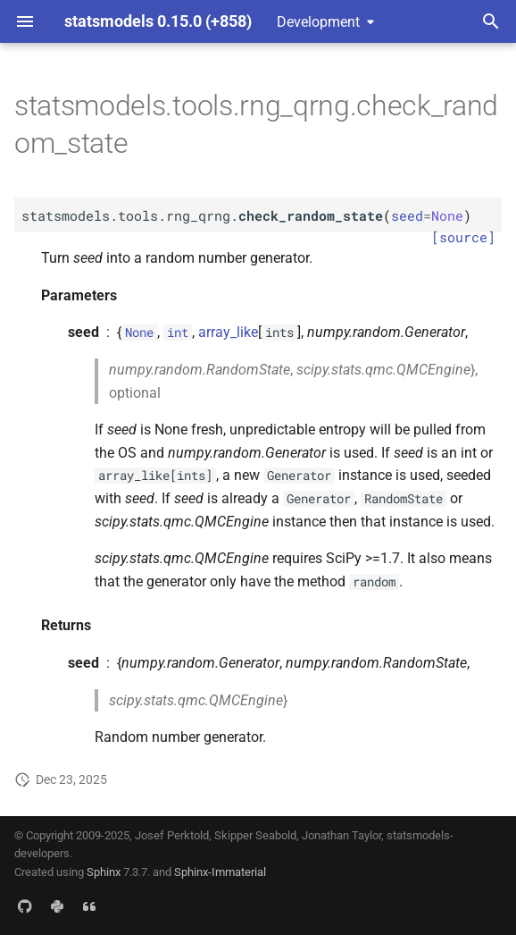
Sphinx (104, 872)
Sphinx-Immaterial (220, 872)
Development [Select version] (318, 21)
